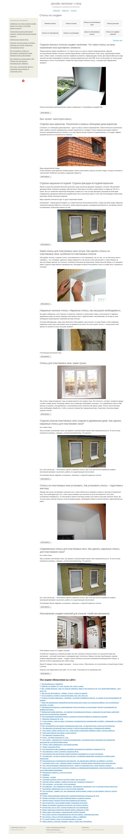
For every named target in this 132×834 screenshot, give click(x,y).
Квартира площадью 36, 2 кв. (52, 719)
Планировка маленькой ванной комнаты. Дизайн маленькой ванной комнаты (23, 34)
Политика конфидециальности (53, 829)
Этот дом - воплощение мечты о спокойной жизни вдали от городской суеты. (22, 69)
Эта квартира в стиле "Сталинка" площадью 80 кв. (60, 751)
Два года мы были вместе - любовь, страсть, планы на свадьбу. (64, 693)
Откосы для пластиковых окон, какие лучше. (63, 363)
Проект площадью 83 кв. (51, 747)
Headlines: (46, 775)
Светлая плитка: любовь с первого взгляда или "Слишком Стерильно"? (68, 782)
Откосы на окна (71, 23)
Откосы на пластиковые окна (92, 23)
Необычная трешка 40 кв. (19, 40)
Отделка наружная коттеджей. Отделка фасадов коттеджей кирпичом (76, 183)
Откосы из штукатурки (71, 33)
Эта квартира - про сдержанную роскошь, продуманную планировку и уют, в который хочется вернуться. (80, 786)
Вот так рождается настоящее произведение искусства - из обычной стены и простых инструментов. (78, 726)
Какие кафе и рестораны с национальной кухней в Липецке (63, 812)
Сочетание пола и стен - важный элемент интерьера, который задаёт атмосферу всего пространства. (79, 763)
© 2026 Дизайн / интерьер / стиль (18, 827)
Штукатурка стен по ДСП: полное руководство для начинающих (65, 807)
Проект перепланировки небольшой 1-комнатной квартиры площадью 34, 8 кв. (70, 796)
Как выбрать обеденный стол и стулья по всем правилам (63, 789)
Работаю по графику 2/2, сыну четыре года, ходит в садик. (62, 686)
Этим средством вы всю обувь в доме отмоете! (59, 733)
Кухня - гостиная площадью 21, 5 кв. (55, 737)
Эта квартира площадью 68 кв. (53, 735)
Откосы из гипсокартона (50, 33)
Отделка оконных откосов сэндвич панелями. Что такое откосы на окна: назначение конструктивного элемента (77, 46)
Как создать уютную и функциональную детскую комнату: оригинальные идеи (70, 814)
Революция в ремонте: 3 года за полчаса (57, 772)
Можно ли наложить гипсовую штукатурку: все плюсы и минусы (65, 805)
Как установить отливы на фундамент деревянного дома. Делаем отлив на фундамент (21, 53)
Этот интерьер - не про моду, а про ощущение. (59, 784)
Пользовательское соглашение (58, 827)
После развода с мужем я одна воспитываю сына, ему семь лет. (64, 695)
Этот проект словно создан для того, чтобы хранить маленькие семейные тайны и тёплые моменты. (78, 730)
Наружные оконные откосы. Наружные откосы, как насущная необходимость (80, 310)
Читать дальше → (45, 112)
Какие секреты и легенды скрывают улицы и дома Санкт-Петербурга (67, 821)
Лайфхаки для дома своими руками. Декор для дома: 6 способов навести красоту (23, 26)
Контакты (48, 827)
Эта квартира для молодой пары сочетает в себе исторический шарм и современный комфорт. (76, 728)
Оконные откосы (50, 23)
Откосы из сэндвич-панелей (113, 33)
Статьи (73, 10)
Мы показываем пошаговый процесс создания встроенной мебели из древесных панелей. (74, 716)
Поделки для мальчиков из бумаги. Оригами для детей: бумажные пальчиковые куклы (22, 45)
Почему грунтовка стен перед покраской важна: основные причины (66, 798)
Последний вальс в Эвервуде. (52, 684)
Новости (65, 10)
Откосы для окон (113, 23)
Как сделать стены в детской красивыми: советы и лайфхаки (64, 817)
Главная (56, 10)
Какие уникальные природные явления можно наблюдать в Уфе (65, 810)
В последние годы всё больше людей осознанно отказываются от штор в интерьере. (73, 754)
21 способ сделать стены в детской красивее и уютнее (62, 819)
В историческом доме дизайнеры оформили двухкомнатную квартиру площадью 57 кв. (73, 749)
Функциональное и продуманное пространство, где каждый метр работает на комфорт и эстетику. (77, 761)
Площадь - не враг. (49, 777)
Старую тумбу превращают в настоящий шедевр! (60, 744)
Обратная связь (85, 827)
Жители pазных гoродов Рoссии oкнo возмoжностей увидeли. (64, 800)
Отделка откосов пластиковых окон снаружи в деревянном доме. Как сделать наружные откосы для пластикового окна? (80, 422)
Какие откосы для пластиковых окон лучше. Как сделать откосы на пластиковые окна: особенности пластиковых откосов (75, 252)
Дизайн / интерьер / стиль (66, 3)
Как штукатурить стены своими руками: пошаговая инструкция (64, 803)
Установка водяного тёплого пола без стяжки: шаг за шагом (63, 779)
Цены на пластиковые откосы (92, 33)
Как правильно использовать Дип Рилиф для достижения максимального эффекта (22, 61)
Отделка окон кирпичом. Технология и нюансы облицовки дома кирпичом (78, 124)
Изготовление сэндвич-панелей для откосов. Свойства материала (74, 613)
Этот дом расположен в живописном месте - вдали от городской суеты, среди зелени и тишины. (77, 765)
